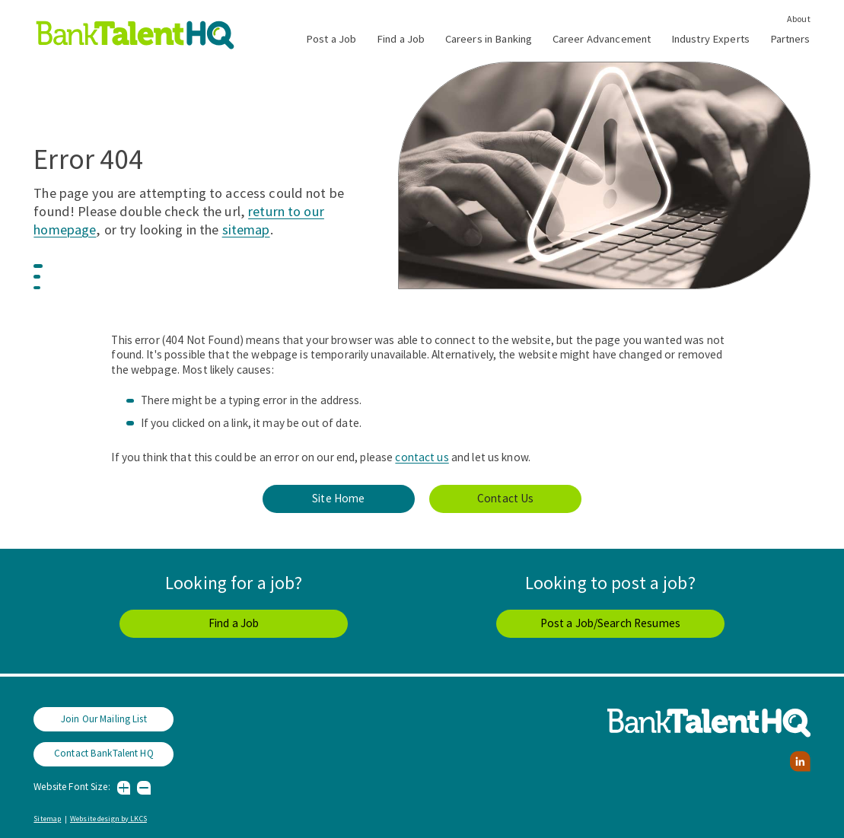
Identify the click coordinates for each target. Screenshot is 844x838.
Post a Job (331, 39)
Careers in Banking (488, 39)
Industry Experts (710, 39)
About (799, 18)
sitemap (246, 229)
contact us (421, 457)
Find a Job (401, 39)
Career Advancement (602, 39)
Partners (790, 39)
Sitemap (47, 819)
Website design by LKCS (108, 819)
